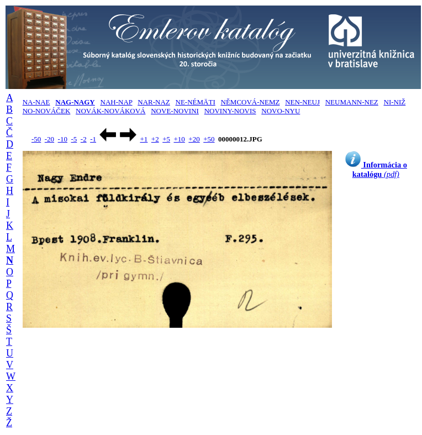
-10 (62, 139)
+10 (179, 139)
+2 (155, 139)
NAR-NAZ (154, 102)
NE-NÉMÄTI (195, 102)
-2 (84, 139)
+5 (166, 139)
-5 (74, 139)
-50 (36, 139)
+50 (208, 139)
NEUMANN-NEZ (351, 102)
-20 (49, 139)
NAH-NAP (117, 102)
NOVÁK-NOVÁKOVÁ (110, 111)
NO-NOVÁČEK (47, 111)
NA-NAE (36, 102)
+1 (143, 139)
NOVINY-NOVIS (230, 111)
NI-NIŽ (395, 102)
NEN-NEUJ (302, 102)
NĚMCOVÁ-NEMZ (250, 102)
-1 (93, 139)
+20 (193, 139)
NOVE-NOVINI (175, 111)
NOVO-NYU (280, 111)
